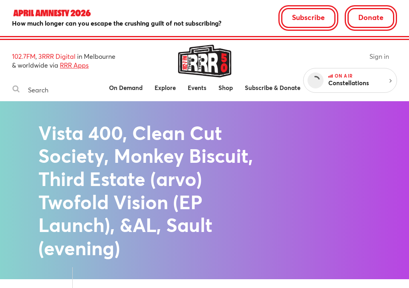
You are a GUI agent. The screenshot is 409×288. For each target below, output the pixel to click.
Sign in (379, 56)
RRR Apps (74, 65)
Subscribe (308, 17)
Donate (370, 17)
